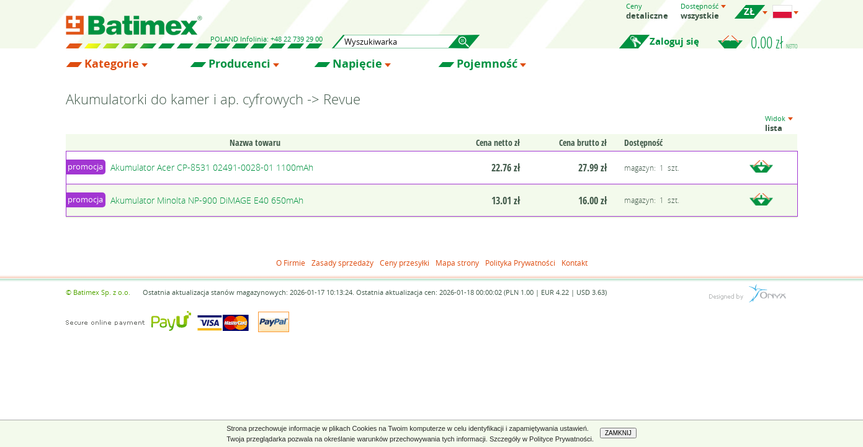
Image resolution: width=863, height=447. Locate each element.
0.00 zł (774, 42)
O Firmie (290, 262)
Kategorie (111, 64)
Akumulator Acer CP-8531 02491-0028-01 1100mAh (211, 167)
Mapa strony (457, 262)
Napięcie (357, 64)
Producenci (239, 64)
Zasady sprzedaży (342, 262)
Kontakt (574, 262)
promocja (85, 166)
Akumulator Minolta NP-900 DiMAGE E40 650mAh (206, 200)
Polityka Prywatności (520, 262)
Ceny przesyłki (404, 262)
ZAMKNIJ (618, 433)
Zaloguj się (674, 41)
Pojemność (487, 64)
